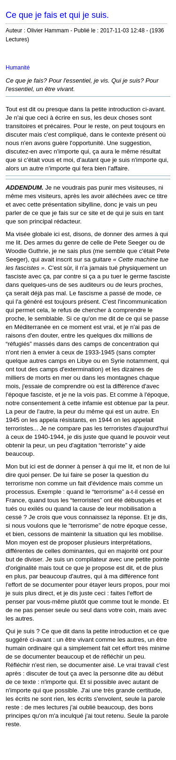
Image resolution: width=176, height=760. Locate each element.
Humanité (18, 67)
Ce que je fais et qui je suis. (57, 15)
